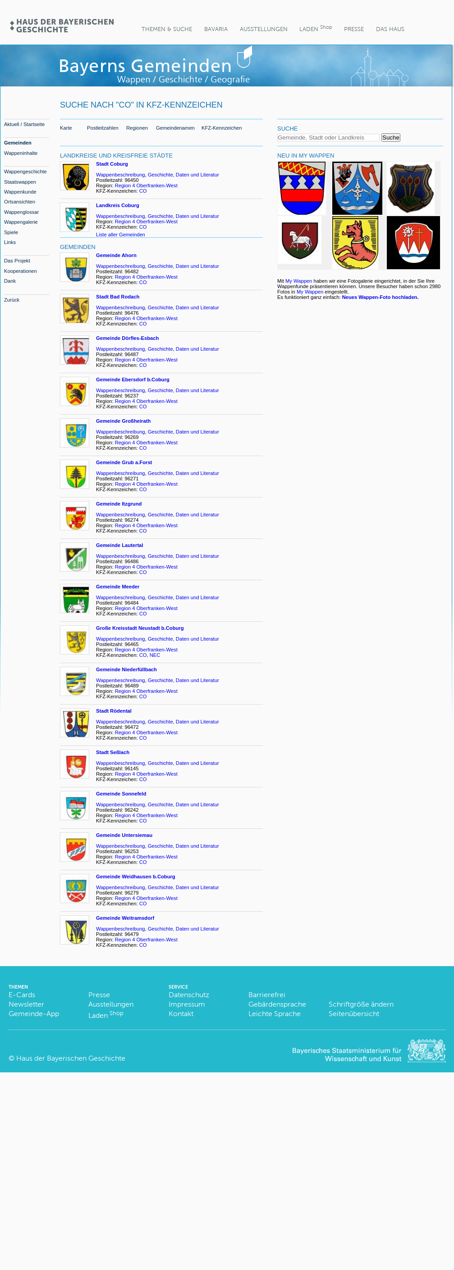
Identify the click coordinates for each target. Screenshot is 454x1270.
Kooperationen (20, 271)
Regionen (137, 128)
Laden (315, 28)
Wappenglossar (21, 212)
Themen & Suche (167, 29)
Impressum (187, 1004)
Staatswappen (20, 182)
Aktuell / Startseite (24, 124)
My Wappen (298, 281)
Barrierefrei (266, 995)
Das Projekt (17, 260)
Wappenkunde (20, 191)
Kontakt (181, 1013)
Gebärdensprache (277, 1004)
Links (10, 242)
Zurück (11, 300)
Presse (354, 29)
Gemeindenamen (175, 128)
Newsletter (26, 1004)
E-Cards (22, 995)
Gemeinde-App (34, 1013)
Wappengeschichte (25, 171)
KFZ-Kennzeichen (222, 128)
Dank (10, 281)
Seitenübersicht (354, 1013)
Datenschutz (189, 995)
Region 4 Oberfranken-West (146, 185)
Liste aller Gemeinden (120, 234)
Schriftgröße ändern (361, 1004)
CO (143, 191)
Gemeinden (18, 142)
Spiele (11, 232)
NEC (155, 655)
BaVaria (216, 29)
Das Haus (390, 29)
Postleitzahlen (103, 128)
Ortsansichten (19, 201)
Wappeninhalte (20, 153)
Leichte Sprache (274, 1013)
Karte (66, 128)
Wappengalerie (21, 222)
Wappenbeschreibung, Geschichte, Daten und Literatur (157, 174)
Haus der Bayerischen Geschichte (70, 1058)
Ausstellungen (264, 29)
